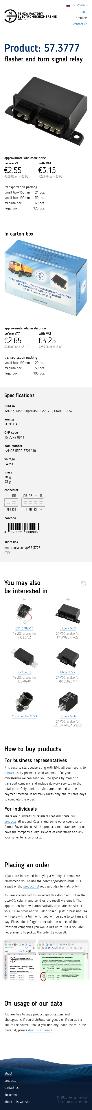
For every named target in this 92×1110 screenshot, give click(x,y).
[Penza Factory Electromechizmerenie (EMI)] (31, 16)
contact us (11, 773)
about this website (17, 1102)
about (8, 1074)
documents (11, 1095)
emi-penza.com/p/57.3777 (22, 548)
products (10, 1081)
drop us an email (40, 1030)
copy (7, 552)
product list (31, 886)
